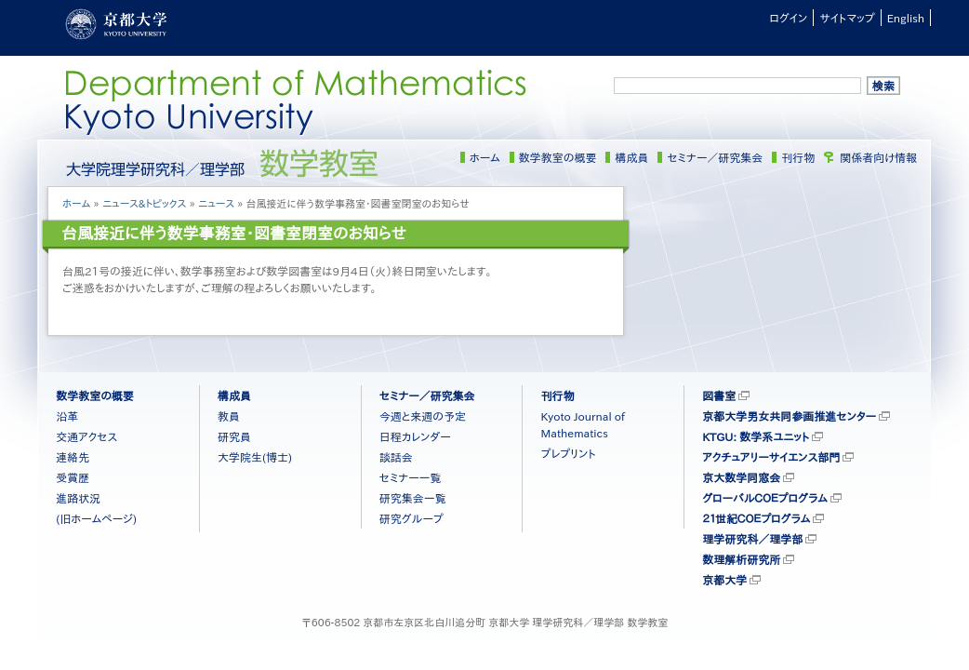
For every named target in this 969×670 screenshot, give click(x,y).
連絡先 (72, 456)
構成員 (631, 157)
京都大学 (724, 579)
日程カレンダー (415, 436)
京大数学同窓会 (741, 477)
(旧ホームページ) (96, 518)
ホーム (485, 157)
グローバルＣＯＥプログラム (765, 497)
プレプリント (567, 453)
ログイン (788, 17)
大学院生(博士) (255, 456)
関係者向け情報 (878, 157)
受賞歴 (72, 477)
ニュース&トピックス (144, 203)
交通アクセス (86, 436)
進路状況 (78, 497)
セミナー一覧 (410, 477)
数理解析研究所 (741, 559)
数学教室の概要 (558, 157)
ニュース (216, 203)
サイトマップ (846, 17)
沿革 (67, 416)
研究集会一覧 (412, 497)
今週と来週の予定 (422, 416)
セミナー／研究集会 (715, 157)
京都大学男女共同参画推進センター (789, 416)
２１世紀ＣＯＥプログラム (756, 518)
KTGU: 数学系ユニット (755, 436)
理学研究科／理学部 (752, 538)
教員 (229, 416)
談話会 (396, 456)
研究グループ (411, 518)
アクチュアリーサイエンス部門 (771, 456)
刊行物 (798, 157)
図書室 (719, 395)
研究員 (234, 436)
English (905, 17)
